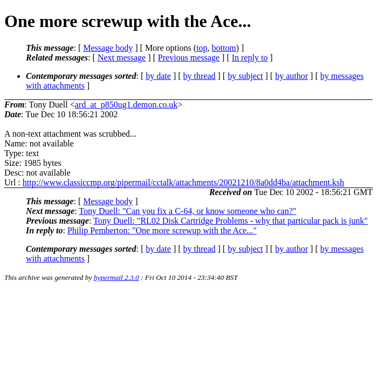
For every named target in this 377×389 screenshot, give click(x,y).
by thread (199, 76)
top (201, 47)
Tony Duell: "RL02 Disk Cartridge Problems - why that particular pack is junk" (230, 220)
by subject (245, 76)
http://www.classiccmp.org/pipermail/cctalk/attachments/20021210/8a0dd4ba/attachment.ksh (183, 182)
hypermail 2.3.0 (116, 277)
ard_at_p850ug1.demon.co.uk (126, 104)
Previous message (189, 57)
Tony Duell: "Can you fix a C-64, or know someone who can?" (187, 211)
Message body (108, 47)
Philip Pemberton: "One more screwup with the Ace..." (162, 230)
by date (158, 76)
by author (291, 76)
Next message (122, 57)
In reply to (250, 57)
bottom (223, 47)
